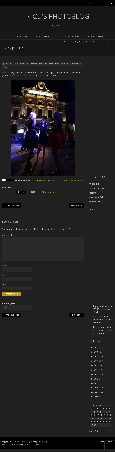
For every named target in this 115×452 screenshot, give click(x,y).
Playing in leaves (96, 188)
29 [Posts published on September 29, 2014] (92, 425)
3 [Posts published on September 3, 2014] (97, 411)
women (100, 42)
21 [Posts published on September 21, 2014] (110, 418)
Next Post (76, 205)
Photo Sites (89, 36)
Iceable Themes (33, 444)
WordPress (6, 444)
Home (11, 36)
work (20, 180)
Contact (102, 36)
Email (4, 275)
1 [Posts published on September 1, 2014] (91, 411)
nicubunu (20, 64)
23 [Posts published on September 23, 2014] (95, 421)
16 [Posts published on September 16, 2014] (95, 418)
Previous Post (11, 205)
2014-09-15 (9, 64)
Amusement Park (96, 201)
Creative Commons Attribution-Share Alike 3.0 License (60, 180)
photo (89, 42)
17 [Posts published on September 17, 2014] (98, 418)
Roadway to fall (96, 197)
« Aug (91, 431)
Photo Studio (23, 36)
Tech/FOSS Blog (62, 36)
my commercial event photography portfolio (102, 319)
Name (5, 265)
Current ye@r (9, 303)
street (95, 42)
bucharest (72, 42)
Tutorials (76, 36)
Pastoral (92, 192)
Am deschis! (94, 183)
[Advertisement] (102, 126)
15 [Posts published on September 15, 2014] (92, 418)
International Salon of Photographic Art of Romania (102, 330)
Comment (8, 235)
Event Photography (42, 36)
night (84, 42)
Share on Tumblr (51, 192)
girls (78, 42)
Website (6, 284)
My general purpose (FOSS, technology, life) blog (102, 309)
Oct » (97, 431)
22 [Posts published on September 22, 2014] (92, 421)
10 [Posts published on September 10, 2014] (98, 415)
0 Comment (74, 64)
